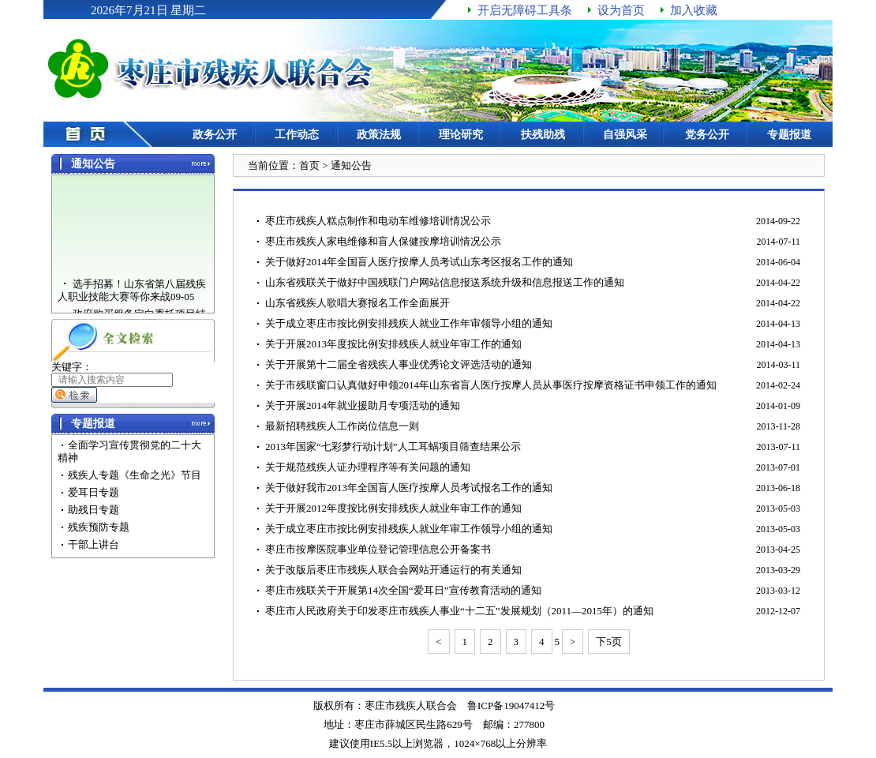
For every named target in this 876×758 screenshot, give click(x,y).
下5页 (609, 641)
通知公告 (351, 165)
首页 (309, 165)
